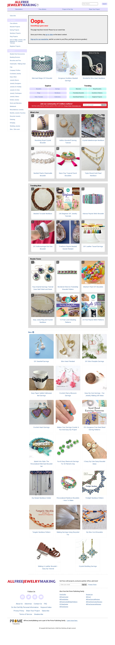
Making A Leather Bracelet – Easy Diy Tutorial (48, 568)
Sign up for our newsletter (39, 40)
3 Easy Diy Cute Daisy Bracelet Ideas (94, 464)
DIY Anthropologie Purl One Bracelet (42, 249)
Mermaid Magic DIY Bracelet (42, 79)
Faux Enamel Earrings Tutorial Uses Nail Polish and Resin (42, 289)
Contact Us (38, 605)
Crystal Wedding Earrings (88, 567)
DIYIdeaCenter (64, 605)
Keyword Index (46, 608)
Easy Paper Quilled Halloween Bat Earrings (41, 395)
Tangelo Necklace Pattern (41, 533)
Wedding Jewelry (15, 127)
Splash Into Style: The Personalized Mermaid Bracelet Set (41, 465)
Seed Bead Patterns (78, 98)
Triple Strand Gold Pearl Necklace (93, 175)
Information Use (76, 107)
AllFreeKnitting (64, 600)
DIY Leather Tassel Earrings (93, 248)
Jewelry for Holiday (15, 88)
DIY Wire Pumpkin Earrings (94, 362)
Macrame (78, 90)
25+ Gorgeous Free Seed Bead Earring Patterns (94, 429)
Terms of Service (25, 615)
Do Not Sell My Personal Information (25, 608)
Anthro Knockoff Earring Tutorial (67, 142)
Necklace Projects (15, 34)
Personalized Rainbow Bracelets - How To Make (68, 500)
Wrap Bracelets (97, 90)
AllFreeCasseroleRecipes (93, 605)
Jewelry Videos (14, 98)
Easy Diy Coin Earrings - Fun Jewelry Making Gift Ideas (94, 395)
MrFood (88, 598)
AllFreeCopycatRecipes (93, 600)
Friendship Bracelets (78, 94)
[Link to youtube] (41, 598)
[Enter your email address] (70, 586)
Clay (11, 68)
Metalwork (13, 107)
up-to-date (49, 36)
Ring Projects (14, 37)
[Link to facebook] (22, 598)
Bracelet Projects (15, 28)
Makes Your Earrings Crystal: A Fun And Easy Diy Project (68, 429)
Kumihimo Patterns (97, 94)
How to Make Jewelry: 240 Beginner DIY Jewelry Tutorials (18, 42)
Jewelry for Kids (15, 91)
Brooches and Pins (15, 62)
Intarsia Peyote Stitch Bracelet (93, 215)
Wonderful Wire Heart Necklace (94, 79)
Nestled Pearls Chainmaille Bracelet (43, 175)
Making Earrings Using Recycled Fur (68, 534)
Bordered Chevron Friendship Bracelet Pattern (68, 289)
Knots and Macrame (16, 104)
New (31, 333)
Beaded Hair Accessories (17, 55)
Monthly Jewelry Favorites (17, 114)
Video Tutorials (39, 98)
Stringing (12, 124)
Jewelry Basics (14, 81)
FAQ (45, 605)
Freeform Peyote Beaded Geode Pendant (68, 249)
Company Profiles (15, 71)
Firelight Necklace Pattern (95, 499)
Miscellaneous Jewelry (17, 111)
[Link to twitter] (28, 598)
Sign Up (103, 106)
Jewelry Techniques (16, 94)
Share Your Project (33, 612)
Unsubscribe (38, 615)
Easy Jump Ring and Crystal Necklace (43, 322)
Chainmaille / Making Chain (18, 65)
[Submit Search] (104, 4)
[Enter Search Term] (90, 4)
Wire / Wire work (15, 130)
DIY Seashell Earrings (41, 362)
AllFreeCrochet (64, 598)
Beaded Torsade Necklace (43, 215)
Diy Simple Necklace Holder (41, 499)
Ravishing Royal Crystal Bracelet (43, 142)
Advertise (28, 605)
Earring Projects (14, 31)
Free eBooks (13, 24)
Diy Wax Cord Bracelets (94, 533)
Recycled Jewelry (15, 117)
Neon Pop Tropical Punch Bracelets (68, 175)
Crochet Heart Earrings (41, 428)
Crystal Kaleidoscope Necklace (93, 141)
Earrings (57, 90)
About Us (19, 605)
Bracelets (38, 90)
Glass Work (13, 78)
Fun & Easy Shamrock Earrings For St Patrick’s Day (68, 464)
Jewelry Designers (15, 84)
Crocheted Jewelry (15, 75)
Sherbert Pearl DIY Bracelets (93, 288)
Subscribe (13, 17)
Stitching (12, 120)
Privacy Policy (68, 107)
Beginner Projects (15, 47)
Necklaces (57, 94)
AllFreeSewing (64, 608)
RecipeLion (89, 596)
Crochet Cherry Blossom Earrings (68, 395)
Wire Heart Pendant (68, 362)
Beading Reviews (15, 58)
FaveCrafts (63, 596)
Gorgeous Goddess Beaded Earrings (68, 80)
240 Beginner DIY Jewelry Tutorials (68, 216)
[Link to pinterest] (34, 598)
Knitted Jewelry (14, 101)
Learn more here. (72, 622)
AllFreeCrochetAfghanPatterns (68, 603)
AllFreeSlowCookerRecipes (94, 603)
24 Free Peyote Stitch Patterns (93, 321)
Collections (57, 98)
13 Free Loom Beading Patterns (68, 322)
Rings (38, 94)
